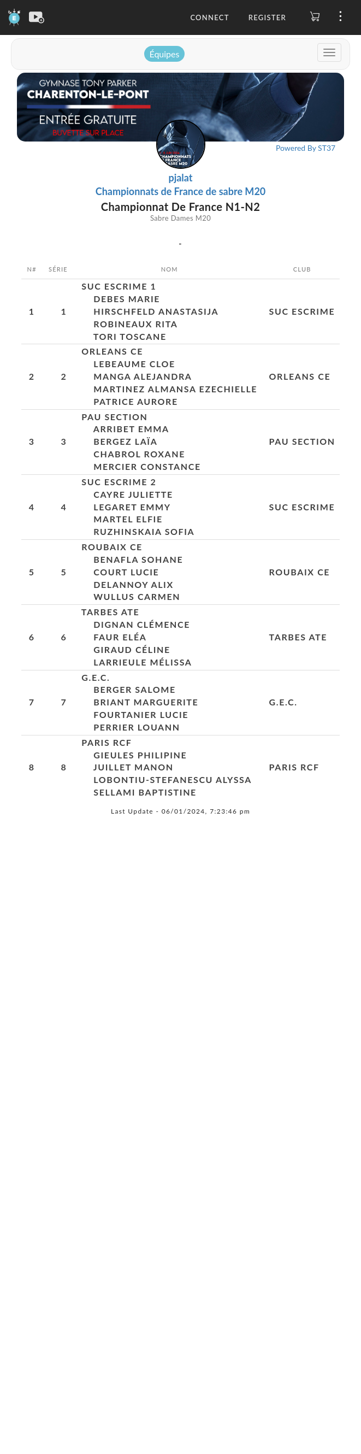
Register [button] (267, 17)
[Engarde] (14, 16)
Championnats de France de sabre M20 (181, 191)
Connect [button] (209, 17)
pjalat (180, 178)
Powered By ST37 (305, 147)
